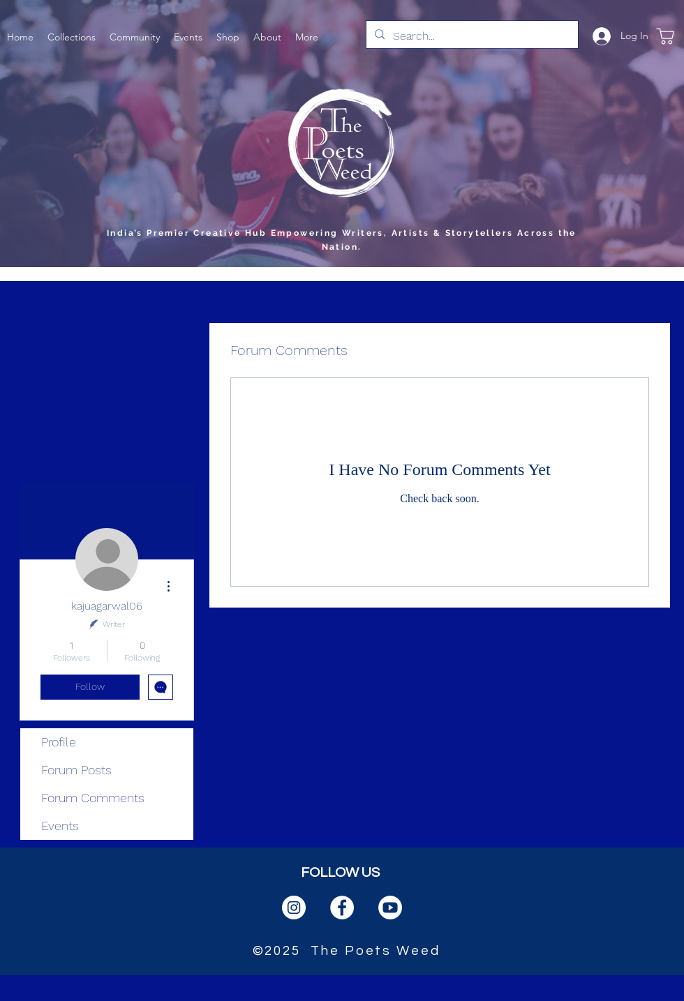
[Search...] (471, 36)
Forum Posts (76, 769)
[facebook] (342, 907)
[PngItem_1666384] (390, 907)
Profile (58, 742)
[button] (71, 36)
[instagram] (294, 907)
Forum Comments (92, 797)
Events (60, 825)
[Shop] (665, 36)
